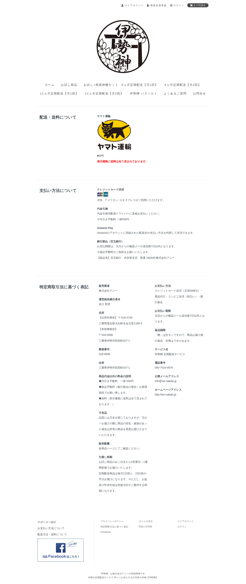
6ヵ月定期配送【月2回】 (183, 84)
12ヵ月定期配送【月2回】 (104, 93)
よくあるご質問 (175, 93)
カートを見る (146, 521)
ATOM (148, 526)
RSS (141, 526)
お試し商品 (69, 84)
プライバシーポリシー (112, 521)
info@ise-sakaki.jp (166, 381)
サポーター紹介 (46, 522)
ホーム (50, 84)
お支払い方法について (50, 528)
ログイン (182, 526)
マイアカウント (185, 521)
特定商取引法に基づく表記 (114, 526)
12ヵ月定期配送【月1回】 (59, 93)
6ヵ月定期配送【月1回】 (139, 84)
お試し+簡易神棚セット (101, 84)
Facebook (106, 532)
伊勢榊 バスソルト (143, 93)
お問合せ (199, 93)
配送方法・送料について (52, 534)
